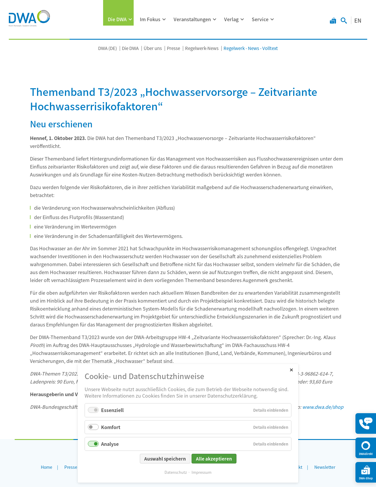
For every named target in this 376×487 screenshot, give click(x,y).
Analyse (110, 443)
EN (357, 20)
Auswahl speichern (165, 459)
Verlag (231, 19)
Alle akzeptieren (214, 459)
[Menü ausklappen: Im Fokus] (164, 19)
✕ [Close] (291, 369)
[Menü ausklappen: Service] (272, 19)
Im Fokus (150, 19)
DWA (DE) (107, 48)
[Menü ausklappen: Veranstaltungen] (214, 19)
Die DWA (117, 19)
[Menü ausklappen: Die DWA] (130, 19)
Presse (173, 48)
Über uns (153, 48)
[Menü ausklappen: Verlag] (242, 19)
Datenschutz (175, 472)
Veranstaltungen (192, 19)
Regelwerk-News (202, 48)
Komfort (110, 427)
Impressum (202, 472)
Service (260, 19)
